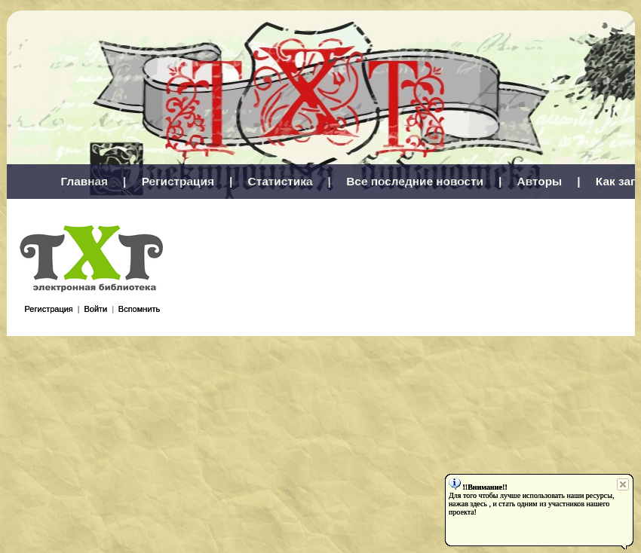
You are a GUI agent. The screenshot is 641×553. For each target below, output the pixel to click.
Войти (95, 308)
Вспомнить (139, 308)
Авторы (540, 181)
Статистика (280, 181)
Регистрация (178, 181)
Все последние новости (414, 181)
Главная (85, 181)
